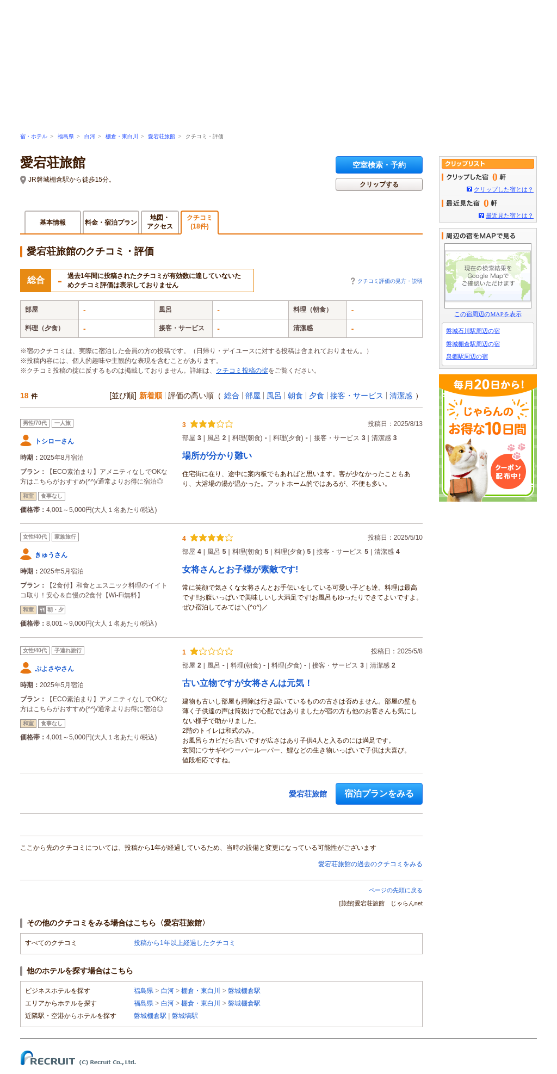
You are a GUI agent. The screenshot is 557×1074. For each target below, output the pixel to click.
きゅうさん (51, 555)
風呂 (274, 395)
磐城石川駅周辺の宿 (473, 331)
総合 (231, 395)
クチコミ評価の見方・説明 (390, 281)
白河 (89, 136)
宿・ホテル (33, 136)
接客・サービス (356, 395)
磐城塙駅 (185, 1016)
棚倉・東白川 (122, 136)
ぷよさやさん (54, 668)
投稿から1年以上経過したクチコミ (185, 943)
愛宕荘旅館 (161, 136)
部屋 (253, 395)
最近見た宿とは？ (510, 215)
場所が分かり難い (217, 455)
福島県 (66, 136)
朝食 (295, 395)
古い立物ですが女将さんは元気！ (247, 683)
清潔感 (400, 395)
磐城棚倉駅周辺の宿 (473, 344)
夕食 (316, 395)
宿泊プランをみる (379, 793)
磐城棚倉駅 (244, 991)
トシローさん (54, 441)
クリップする (379, 184)
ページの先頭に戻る (396, 890)
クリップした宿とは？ (504, 189)
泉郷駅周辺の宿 (467, 356)
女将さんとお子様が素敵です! (240, 569)
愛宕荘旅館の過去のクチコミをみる (370, 864)
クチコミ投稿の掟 (242, 370)
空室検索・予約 (379, 165)
